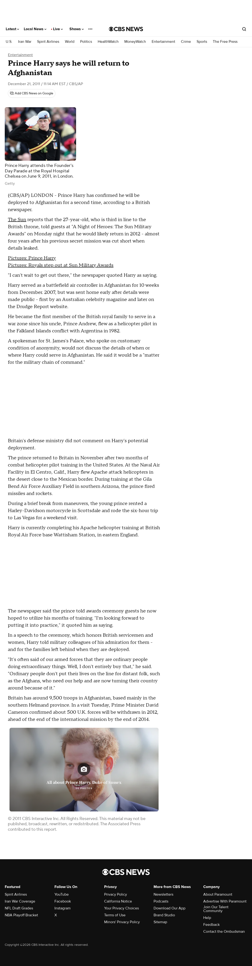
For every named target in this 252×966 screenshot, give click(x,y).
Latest (12, 29)
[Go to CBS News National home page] (126, 29)
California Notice (118, 901)
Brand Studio (164, 915)
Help (207, 918)
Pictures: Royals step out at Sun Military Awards (60, 265)
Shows (76, 29)
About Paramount (217, 894)
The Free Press (225, 41)
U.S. (9, 41)
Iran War (24, 41)
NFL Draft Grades (19, 908)
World (69, 41)
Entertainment (163, 41)
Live (58, 29)
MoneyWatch (135, 41)
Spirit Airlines (48, 41)
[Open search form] (244, 29)
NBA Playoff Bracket (21, 915)
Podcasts (161, 901)
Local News (35, 29)
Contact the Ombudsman (224, 931)
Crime (186, 41)
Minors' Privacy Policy (122, 922)
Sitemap (160, 922)
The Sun (17, 220)
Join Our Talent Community (215, 909)
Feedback (211, 925)
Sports (202, 41)
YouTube (61, 894)
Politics (86, 41)
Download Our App (169, 908)
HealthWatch (108, 41)
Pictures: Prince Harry (32, 258)
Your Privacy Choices (121, 908)
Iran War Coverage (20, 901)
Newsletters (163, 894)
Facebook (62, 901)
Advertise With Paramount (225, 901)
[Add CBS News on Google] (31, 93)
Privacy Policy (115, 894)
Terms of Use (115, 915)
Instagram (62, 908)
